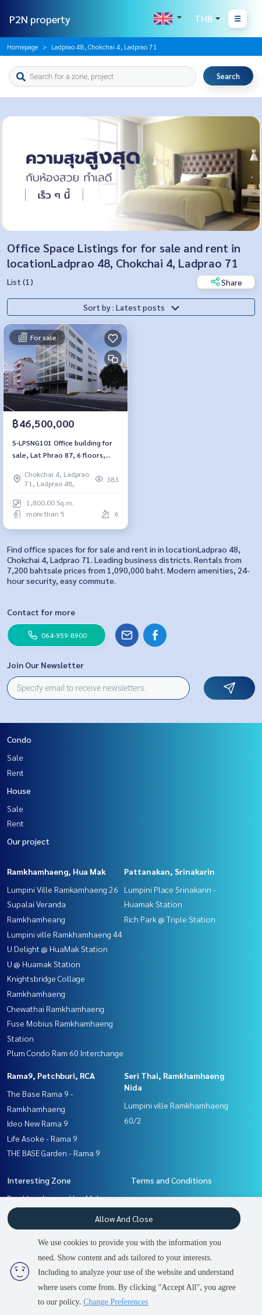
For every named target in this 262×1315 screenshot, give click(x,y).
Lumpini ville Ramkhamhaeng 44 (64, 934)
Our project (28, 841)
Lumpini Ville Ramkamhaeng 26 (62, 889)
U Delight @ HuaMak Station (57, 948)
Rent (15, 772)
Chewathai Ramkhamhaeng (55, 1008)
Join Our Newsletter (45, 665)
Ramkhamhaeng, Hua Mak (56, 871)
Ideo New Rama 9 (37, 1123)
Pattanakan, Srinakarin (169, 871)
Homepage (22, 46)
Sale (15, 757)
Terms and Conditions (171, 1180)
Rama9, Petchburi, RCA (51, 1075)
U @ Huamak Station (43, 963)
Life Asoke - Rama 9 (42, 1138)
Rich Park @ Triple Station (169, 919)
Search (228, 76)
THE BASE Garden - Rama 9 (53, 1152)
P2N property (39, 19)
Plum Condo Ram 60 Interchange (65, 1052)
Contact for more (41, 612)
